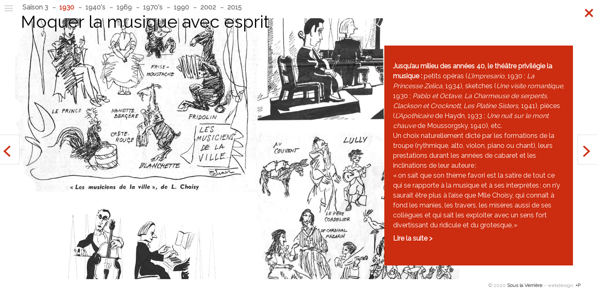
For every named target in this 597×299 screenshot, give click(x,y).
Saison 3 (35, 7)
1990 (181, 7)
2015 (234, 7)
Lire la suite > (412, 238)
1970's (153, 7)
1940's (95, 7)
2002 (208, 7)
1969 (124, 7)
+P (577, 285)
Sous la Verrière (524, 285)
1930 (66, 7)
